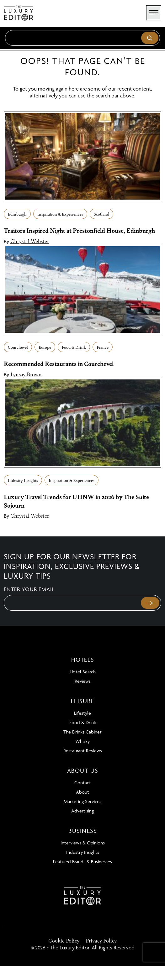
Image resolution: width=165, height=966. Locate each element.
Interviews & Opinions (83, 843)
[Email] (72, 603)
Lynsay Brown (26, 374)
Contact (82, 783)
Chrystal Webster (29, 241)
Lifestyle (82, 713)
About (82, 792)
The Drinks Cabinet (82, 732)
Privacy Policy (101, 940)
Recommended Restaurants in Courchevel (59, 363)
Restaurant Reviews (82, 751)
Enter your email (29, 589)
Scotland (101, 214)
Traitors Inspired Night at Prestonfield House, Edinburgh (79, 230)
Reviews (83, 681)
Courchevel (18, 347)
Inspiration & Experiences (60, 214)
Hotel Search (83, 672)
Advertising (82, 811)
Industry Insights (23, 480)
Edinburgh (17, 214)
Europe (45, 347)
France (103, 347)
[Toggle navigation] (153, 12)
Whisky (82, 741)
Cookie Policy (63, 940)
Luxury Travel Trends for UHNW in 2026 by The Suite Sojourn (76, 500)
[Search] (82, 38)
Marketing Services (82, 801)
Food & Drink (74, 347)
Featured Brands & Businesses (82, 861)
